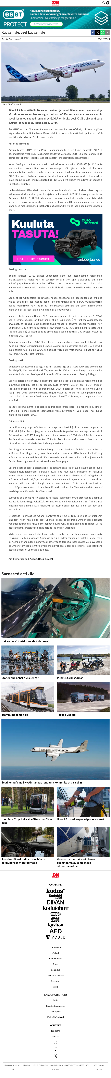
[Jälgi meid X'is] (55, 1056)
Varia (55, 986)
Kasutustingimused (55, 1005)
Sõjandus (55, 969)
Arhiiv (56, 1000)
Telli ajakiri (55, 1011)
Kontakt (55, 1036)
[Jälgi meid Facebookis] (55, 1049)
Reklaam (55, 1030)
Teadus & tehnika (55, 975)
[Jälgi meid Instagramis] (55, 1042)
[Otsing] (104, 3)
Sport (55, 964)
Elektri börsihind (55, 1017)
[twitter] (97, 32)
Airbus (33, 558)
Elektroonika (55, 958)
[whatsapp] (102, 32)
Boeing (42, 558)
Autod (55, 952)
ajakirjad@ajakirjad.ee (59, 1065)
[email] (107, 32)
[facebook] (93, 32)
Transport (56, 981)
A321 (50, 558)
